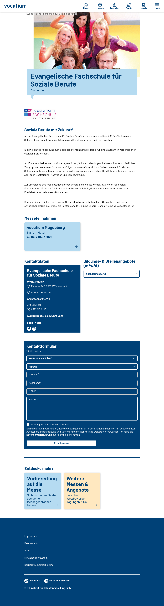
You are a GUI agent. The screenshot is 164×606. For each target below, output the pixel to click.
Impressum (30, 536)
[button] (111, 273)
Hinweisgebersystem (36, 557)
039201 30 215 (36, 309)
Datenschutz (31, 543)
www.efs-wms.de (41, 292)
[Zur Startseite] (15, 6)
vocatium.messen (57, 580)
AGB (26, 550)
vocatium (32, 580)
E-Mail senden (61, 443)
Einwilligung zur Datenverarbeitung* (48, 425)
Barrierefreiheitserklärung (39, 564)
